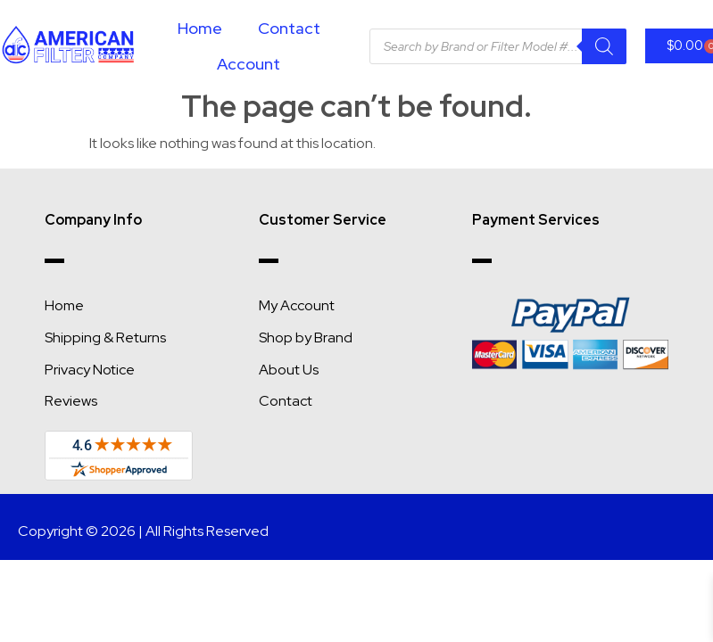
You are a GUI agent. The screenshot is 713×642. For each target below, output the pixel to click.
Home (200, 28)
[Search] (604, 46)
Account (248, 64)
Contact (289, 28)
